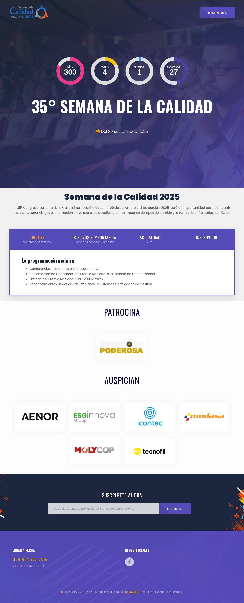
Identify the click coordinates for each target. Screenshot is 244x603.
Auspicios (169, 12)
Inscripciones (217, 12)
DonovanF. (131, 592)
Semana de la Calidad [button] (86, 12)
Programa (114, 12)
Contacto (187, 12)
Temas (131, 12)
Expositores (148, 12)
